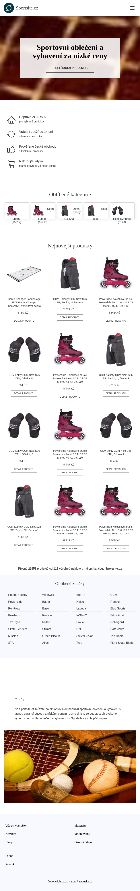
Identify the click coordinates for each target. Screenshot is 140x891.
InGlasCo (82, 615)
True (79, 642)
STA (11, 642)
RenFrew (14, 608)
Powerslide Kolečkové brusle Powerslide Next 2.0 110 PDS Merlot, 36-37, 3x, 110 (115, 530)
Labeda (81, 608)
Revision (47, 615)
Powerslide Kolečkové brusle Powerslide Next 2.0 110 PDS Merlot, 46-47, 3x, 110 (115, 302)
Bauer (46, 601)
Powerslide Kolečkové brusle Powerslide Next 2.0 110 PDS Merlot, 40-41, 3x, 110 (70, 454)
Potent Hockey (17, 594)
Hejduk (80, 601)
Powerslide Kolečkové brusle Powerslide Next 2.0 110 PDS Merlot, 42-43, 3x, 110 (70, 378)
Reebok (115, 601)
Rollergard (117, 622)
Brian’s (80, 594)
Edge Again (117, 615)
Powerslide (15, 601)
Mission (13, 636)
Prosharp (14, 615)
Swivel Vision (85, 636)
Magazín (80, 825)
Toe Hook (116, 636)
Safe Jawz (117, 629)
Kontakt (10, 864)
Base (45, 608)
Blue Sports (118, 608)
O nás (9, 855)
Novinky (10, 833)
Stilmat (46, 629)
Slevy (9, 842)
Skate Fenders (17, 629)
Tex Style (14, 622)
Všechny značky (16, 825)
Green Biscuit (51, 636)
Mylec (46, 622)
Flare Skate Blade (122, 642)
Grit (78, 629)
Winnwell (48, 594)
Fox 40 (80, 622)
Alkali (45, 642)
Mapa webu (82, 833)
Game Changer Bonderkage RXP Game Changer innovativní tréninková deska (24, 302)
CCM (113, 594)
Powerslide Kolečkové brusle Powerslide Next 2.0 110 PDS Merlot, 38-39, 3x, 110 (70, 530)
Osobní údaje (83, 842)
